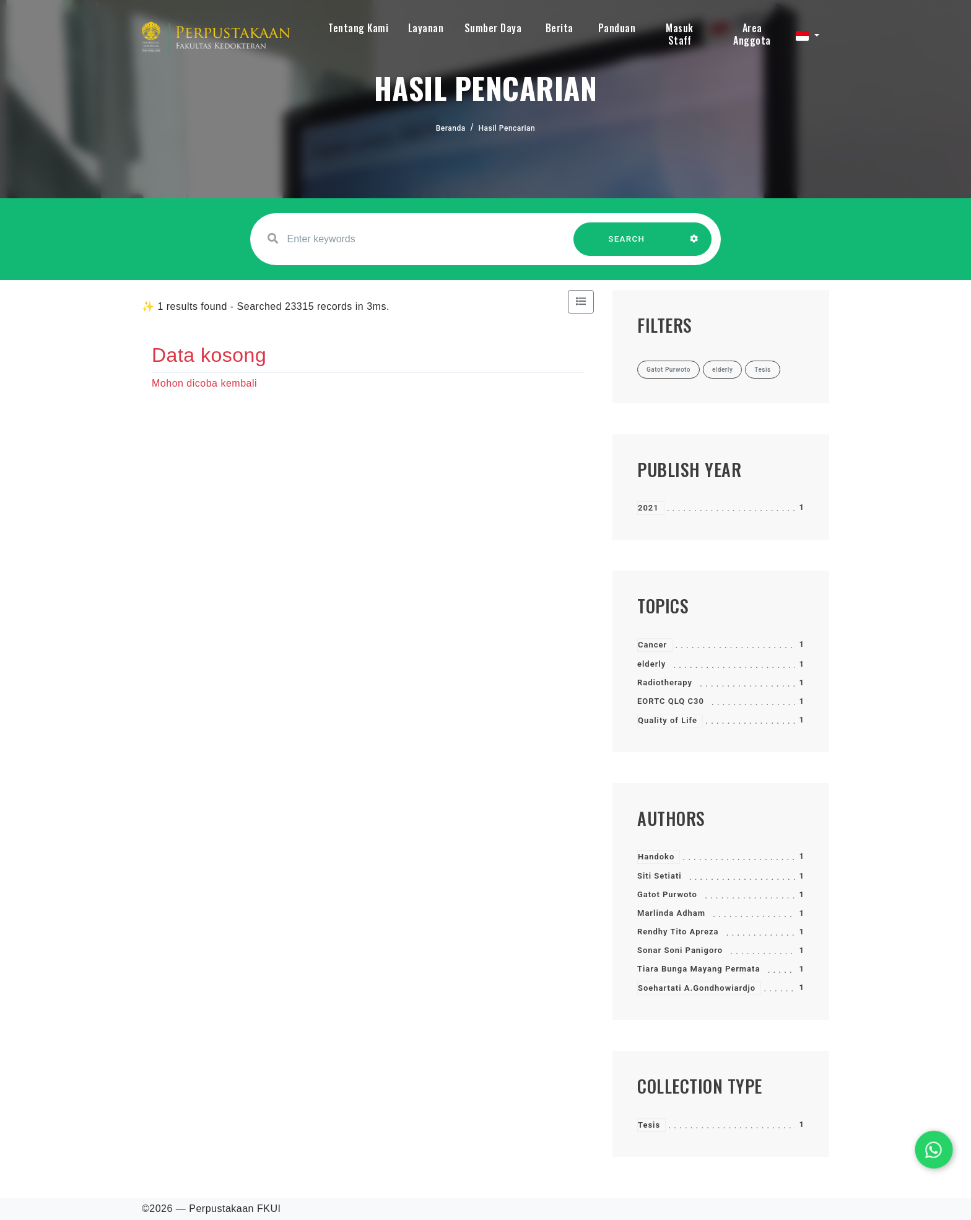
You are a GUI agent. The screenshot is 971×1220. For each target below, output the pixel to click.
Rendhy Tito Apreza (678, 931)
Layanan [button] (426, 27)
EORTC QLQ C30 (670, 701)
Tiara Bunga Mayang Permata (698, 968)
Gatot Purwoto (667, 894)
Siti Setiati (659, 875)
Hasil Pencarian (507, 128)
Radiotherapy (664, 682)
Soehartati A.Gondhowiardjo (696, 988)
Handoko (656, 856)
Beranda (451, 128)
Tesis (649, 1125)
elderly (651, 664)
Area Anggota (752, 34)
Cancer (652, 644)
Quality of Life (667, 720)
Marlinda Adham (671, 913)
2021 (648, 507)
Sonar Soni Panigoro (680, 950)
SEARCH (626, 245)
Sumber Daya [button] (493, 27)
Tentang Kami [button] (358, 27)
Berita (559, 27)
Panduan (617, 27)
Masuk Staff (680, 34)
